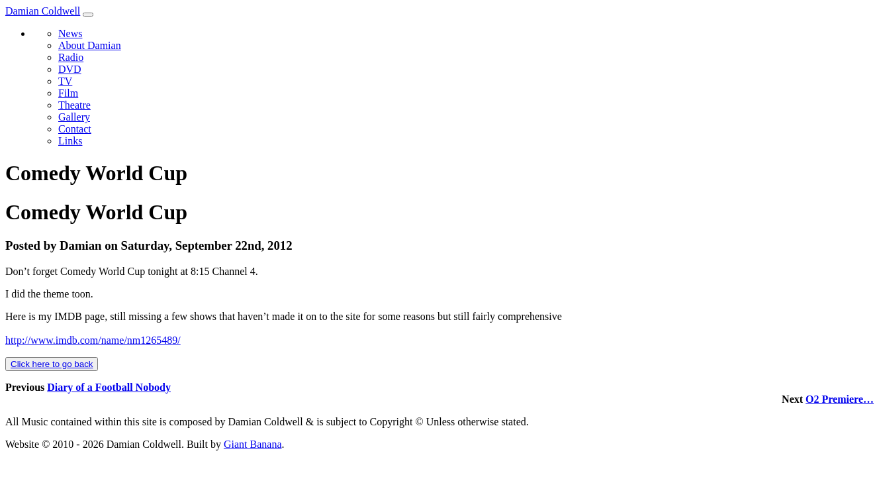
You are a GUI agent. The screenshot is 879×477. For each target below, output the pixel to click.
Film (68, 93)
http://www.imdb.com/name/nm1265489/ (93, 340)
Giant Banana (253, 444)
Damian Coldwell (42, 11)
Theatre (74, 105)
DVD (69, 69)
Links (70, 140)
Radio (70, 57)
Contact (74, 128)
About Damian (89, 45)
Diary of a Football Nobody (109, 387)
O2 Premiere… (840, 399)
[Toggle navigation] (88, 15)
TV (65, 81)
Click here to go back (52, 364)
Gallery (74, 117)
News (70, 33)
